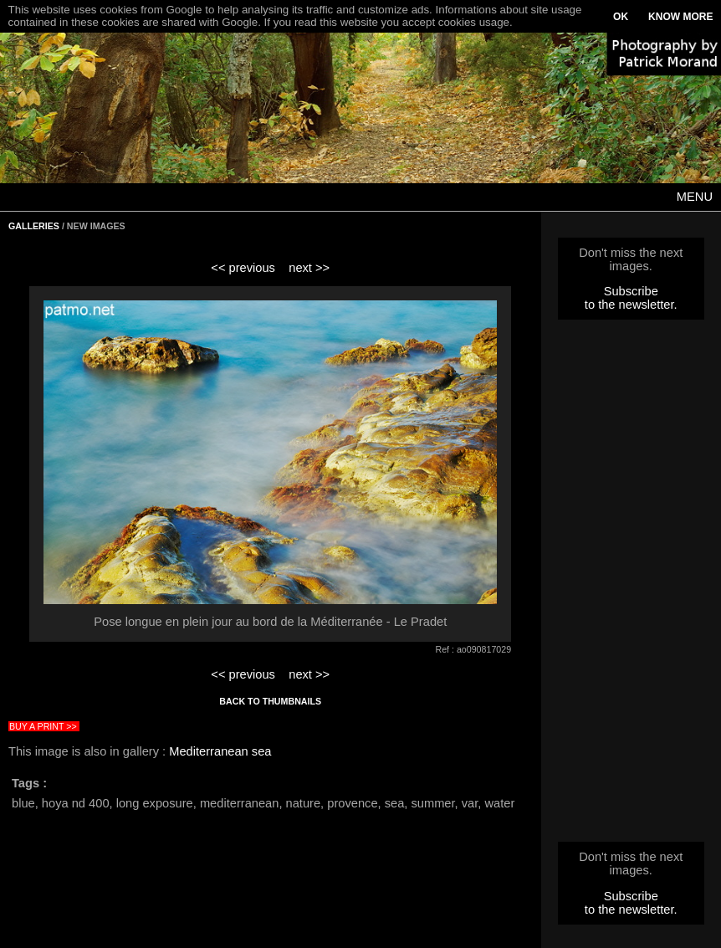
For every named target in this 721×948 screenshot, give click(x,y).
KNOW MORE (680, 17)
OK (620, 17)
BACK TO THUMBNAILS (270, 701)
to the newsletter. (631, 304)
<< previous (243, 267)
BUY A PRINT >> (43, 726)
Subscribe (631, 291)
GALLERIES (33, 226)
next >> (309, 267)
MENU (695, 196)
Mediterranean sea (220, 751)
